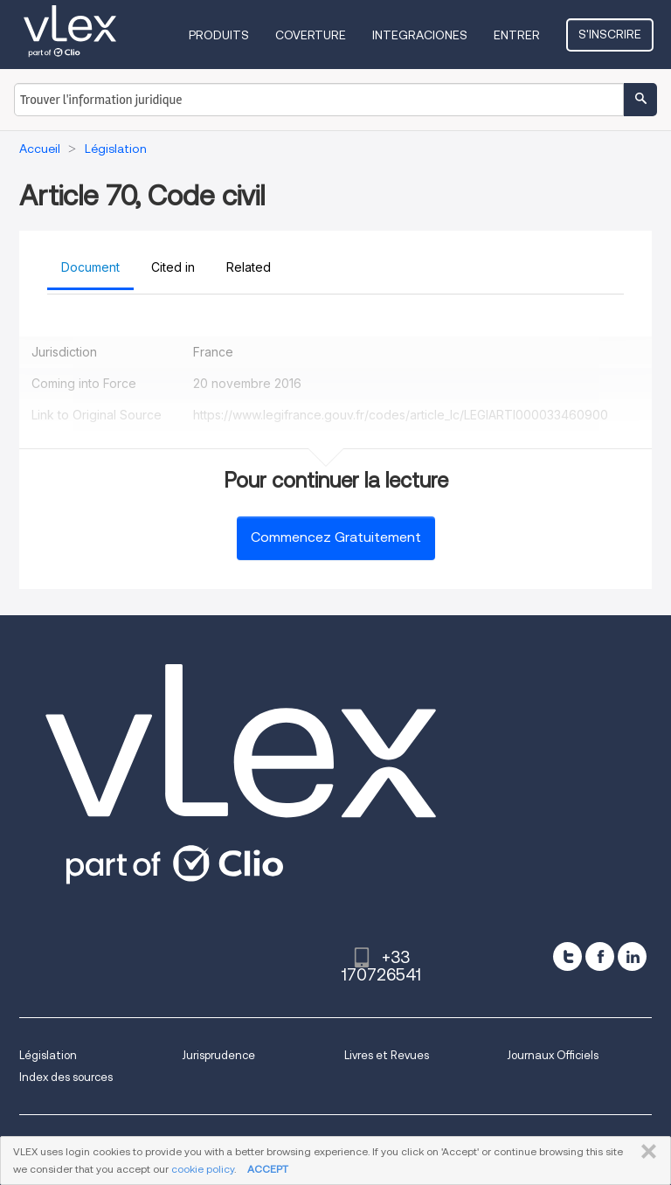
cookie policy (202, 1169)
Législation (48, 1055)
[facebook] (599, 956)
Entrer (517, 35)
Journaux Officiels (552, 1055)
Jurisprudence (218, 1055)
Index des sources (66, 1077)
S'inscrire (609, 34)
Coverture (310, 35)
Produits (219, 35)
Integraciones (419, 35)
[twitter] (567, 956)
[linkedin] (632, 956)
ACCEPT (267, 1169)
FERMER (645, 1152)
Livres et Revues (386, 1055)
